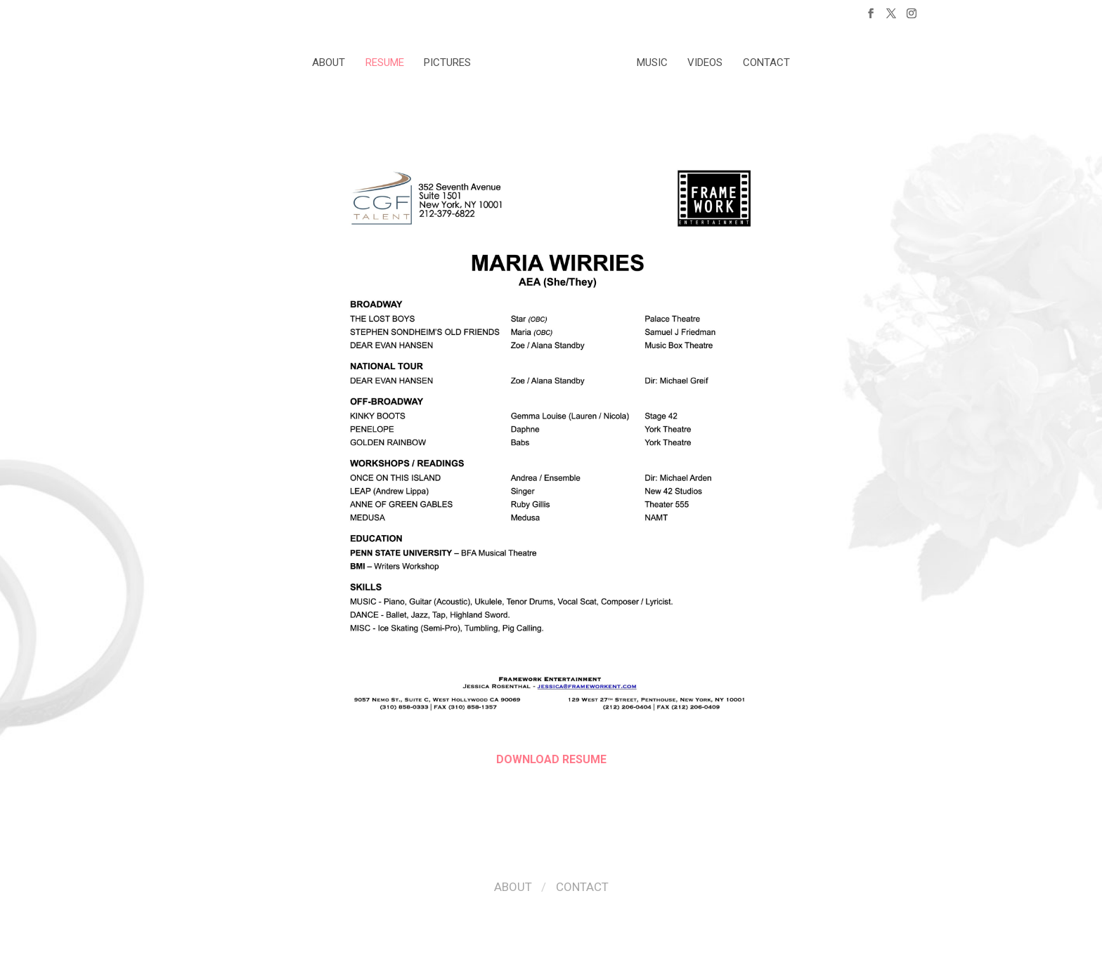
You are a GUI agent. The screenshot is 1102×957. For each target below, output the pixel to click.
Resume (384, 62)
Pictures (447, 62)
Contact (766, 62)
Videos (704, 62)
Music (652, 62)
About (328, 62)
